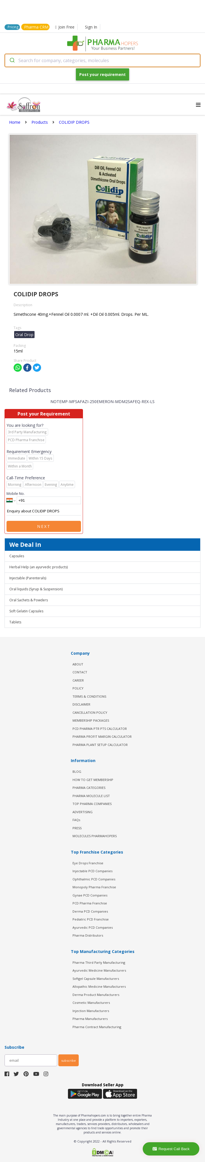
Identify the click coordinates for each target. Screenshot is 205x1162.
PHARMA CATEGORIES (88, 787)
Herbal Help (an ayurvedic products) (38, 567)
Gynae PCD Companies (89, 895)
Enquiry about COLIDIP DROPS (44, 511)
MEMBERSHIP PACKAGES (90, 720)
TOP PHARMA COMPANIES (92, 804)
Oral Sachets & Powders (28, 600)
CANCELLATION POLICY (89, 712)
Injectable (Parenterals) (27, 578)
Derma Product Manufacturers (95, 995)
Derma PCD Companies (90, 911)
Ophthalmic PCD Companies (93, 879)
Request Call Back (171, 1149)
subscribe (68, 1060)
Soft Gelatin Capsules (26, 611)
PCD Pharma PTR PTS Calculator (99, 728)
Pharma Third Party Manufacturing (98, 962)
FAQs (76, 820)
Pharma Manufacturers (90, 1019)
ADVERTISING (82, 812)
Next (44, 526)
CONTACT (79, 672)
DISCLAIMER (81, 704)
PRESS (77, 828)
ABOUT (77, 664)
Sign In (91, 27)
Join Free (64, 27)
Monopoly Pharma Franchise (94, 887)
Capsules (16, 556)
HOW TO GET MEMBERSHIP (92, 780)
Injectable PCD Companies (92, 871)
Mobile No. (16, 493)
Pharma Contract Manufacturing (96, 1027)
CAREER (78, 680)
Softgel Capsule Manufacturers (95, 978)
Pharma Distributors (87, 935)
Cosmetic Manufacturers (91, 1002)
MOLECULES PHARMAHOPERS (94, 836)
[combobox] (102, 60)
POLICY (78, 688)
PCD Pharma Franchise (89, 903)
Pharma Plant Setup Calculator (100, 745)
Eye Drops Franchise (87, 863)
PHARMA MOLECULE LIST (91, 796)
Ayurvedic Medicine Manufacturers (99, 970)
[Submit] (11, 60)
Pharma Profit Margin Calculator (102, 736)
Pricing (13, 27)
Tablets (15, 622)
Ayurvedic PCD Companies (92, 927)
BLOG (76, 771)
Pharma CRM (36, 27)
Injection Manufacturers (90, 1011)
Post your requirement (102, 74)
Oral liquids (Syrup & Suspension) (36, 589)
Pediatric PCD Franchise (90, 919)
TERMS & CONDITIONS (89, 696)
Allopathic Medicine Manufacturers (99, 986)
